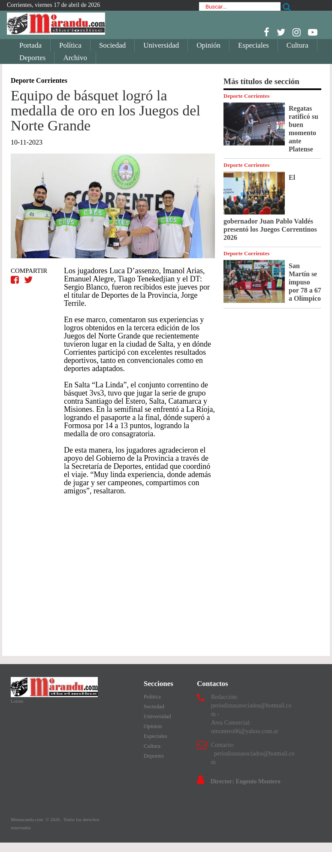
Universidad (161, 45)
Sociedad (112, 45)
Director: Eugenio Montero (246, 781)
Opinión (208, 45)
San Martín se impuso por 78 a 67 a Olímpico (305, 282)
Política (70, 45)
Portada (30, 45)
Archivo (75, 58)
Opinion (153, 726)
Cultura (297, 45)
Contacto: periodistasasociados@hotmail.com (252, 753)
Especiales (253, 45)
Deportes (32, 58)
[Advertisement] (113, 571)
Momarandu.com (27, 819)
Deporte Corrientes (246, 96)
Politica (152, 696)
